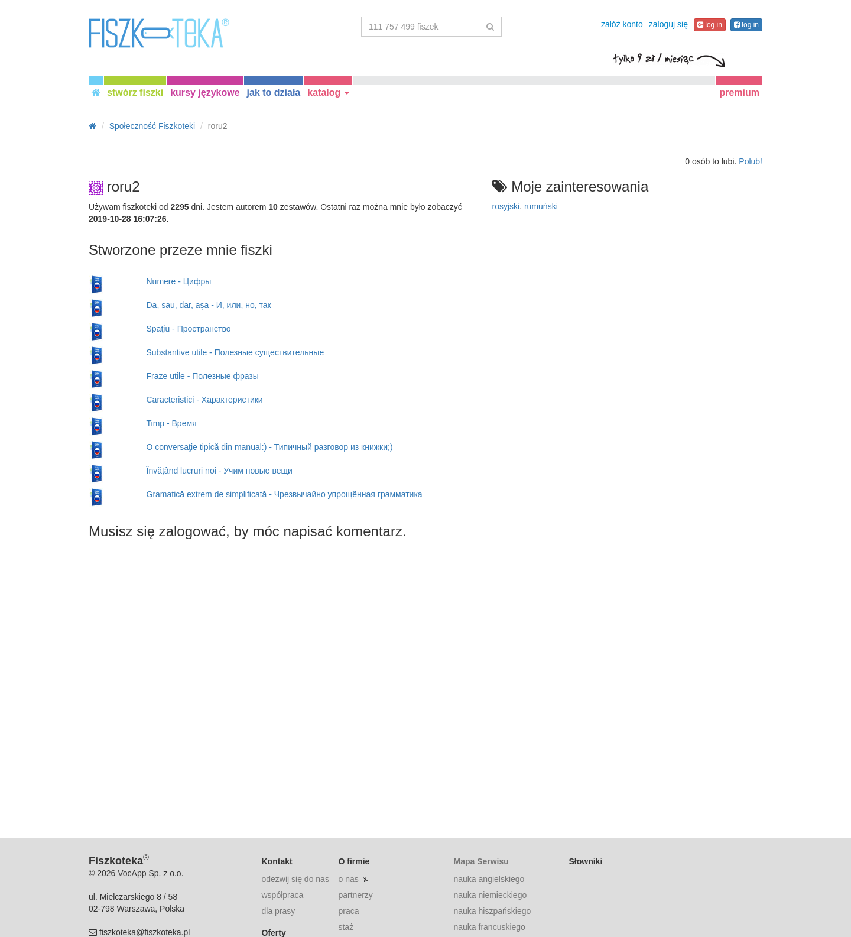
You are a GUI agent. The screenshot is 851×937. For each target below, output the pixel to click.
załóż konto (622, 24)
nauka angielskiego (488, 879)
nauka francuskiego (489, 927)
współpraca (283, 895)
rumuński (541, 206)
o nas (348, 879)
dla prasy (278, 911)
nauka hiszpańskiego (492, 911)
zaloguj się (668, 24)
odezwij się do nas (295, 879)
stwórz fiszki (135, 92)
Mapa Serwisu (480, 861)
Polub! (750, 161)
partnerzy (355, 895)
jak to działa (274, 92)
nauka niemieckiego (490, 895)
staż (345, 927)
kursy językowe (204, 92)
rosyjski (506, 206)
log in (709, 25)
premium (739, 92)
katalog (328, 92)
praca (348, 911)
